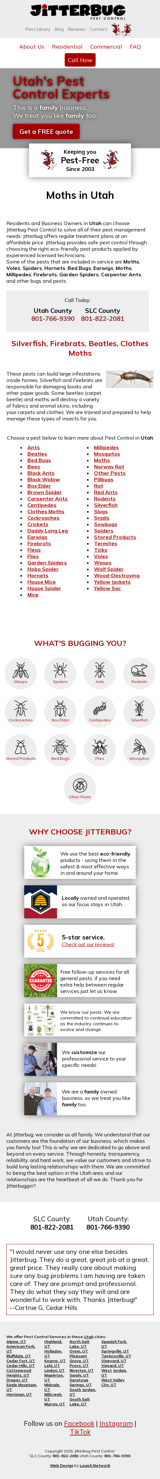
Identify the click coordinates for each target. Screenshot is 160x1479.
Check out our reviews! (88, 944)
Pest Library (37, 29)
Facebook (79, 1423)
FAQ (135, 46)
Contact (98, 29)
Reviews (76, 29)
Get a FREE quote (46, 131)
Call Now (80, 59)
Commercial (106, 46)
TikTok (80, 1431)
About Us (31, 46)
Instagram (116, 1423)
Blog (59, 29)
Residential (67, 46)
